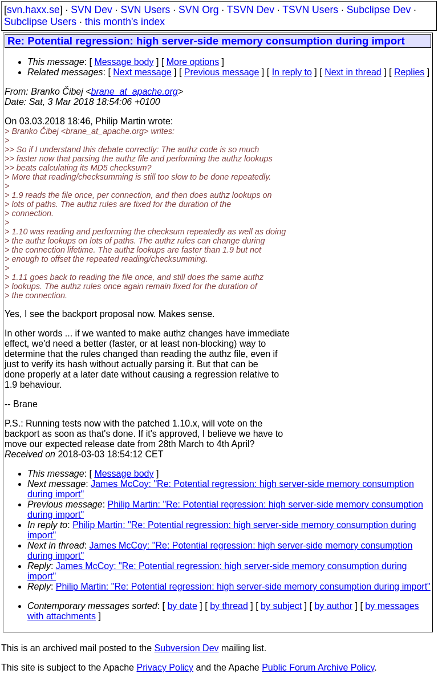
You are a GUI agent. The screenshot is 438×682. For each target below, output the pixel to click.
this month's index (125, 21)
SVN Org (198, 9)
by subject (281, 606)
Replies (409, 72)
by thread (229, 606)
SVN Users (145, 9)
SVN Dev (91, 9)
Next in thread (353, 72)
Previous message (221, 72)
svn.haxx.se (33, 9)
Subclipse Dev (379, 9)
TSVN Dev (250, 9)
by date (182, 606)
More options (193, 62)
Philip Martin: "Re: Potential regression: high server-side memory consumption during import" (243, 586)
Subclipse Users (40, 21)
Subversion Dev (187, 648)
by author (333, 606)
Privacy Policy (164, 667)
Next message (142, 72)
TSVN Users (310, 9)
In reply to (292, 72)
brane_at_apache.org (134, 91)
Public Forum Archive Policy (318, 667)
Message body (123, 62)
